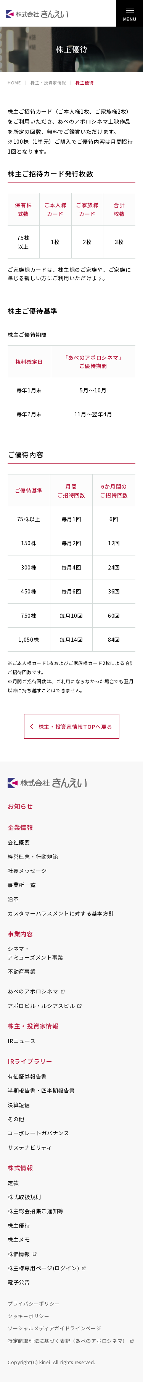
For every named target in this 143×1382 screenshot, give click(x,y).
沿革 (13, 899)
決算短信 (19, 1105)
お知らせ (20, 806)
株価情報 (19, 1254)
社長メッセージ (27, 870)
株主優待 (19, 1225)
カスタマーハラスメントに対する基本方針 (61, 913)
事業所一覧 (22, 885)
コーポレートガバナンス (38, 1133)
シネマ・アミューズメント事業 (35, 953)
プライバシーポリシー (34, 1303)
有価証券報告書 (27, 1076)
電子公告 (19, 1282)
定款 (13, 1183)
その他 (16, 1119)
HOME (14, 83)
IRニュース (21, 1041)
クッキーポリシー (29, 1316)
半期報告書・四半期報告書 (41, 1090)
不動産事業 (22, 971)
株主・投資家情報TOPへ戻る (75, 726)
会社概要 (19, 842)
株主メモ (19, 1239)
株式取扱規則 (24, 1197)
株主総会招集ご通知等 (36, 1211)
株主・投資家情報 (48, 83)
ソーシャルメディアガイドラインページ (54, 1328)
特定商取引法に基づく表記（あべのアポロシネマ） (68, 1340)
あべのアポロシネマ (33, 991)
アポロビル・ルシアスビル (41, 1005)
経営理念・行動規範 (33, 856)
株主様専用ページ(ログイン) (43, 1268)
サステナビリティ (30, 1147)
